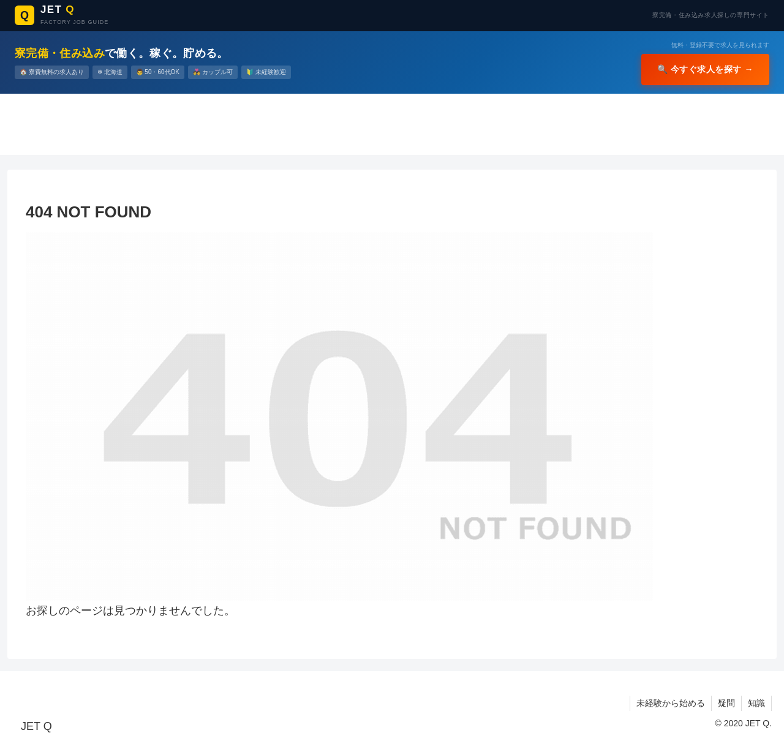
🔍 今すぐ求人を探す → (705, 69)
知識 (756, 703)
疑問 (726, 703)
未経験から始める (670, 703)
